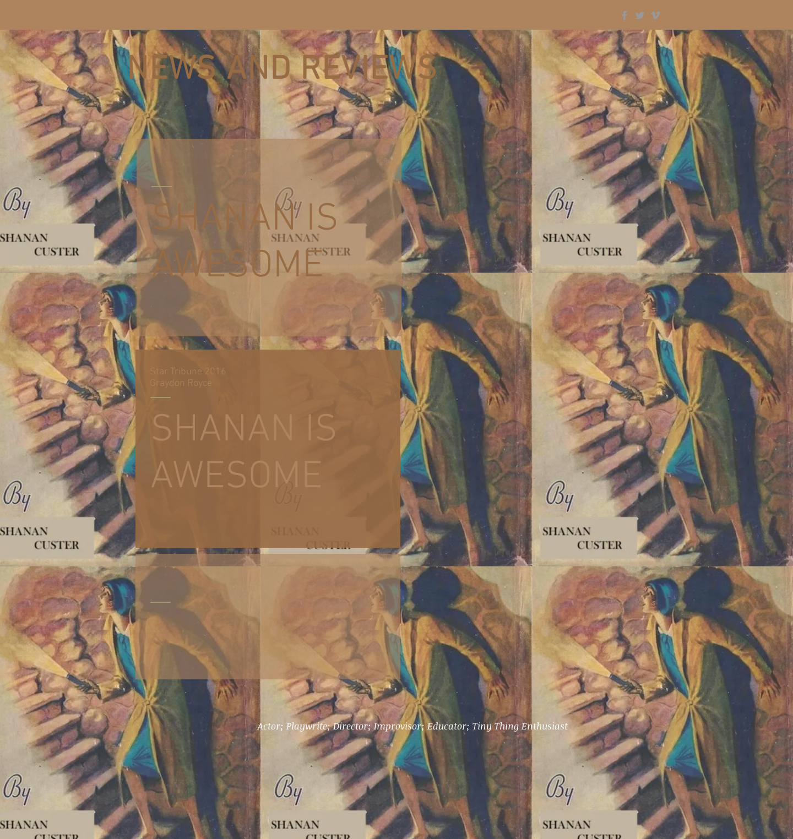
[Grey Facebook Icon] (624, 15)
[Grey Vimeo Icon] (655, 15)
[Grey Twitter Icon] (640, 15)
